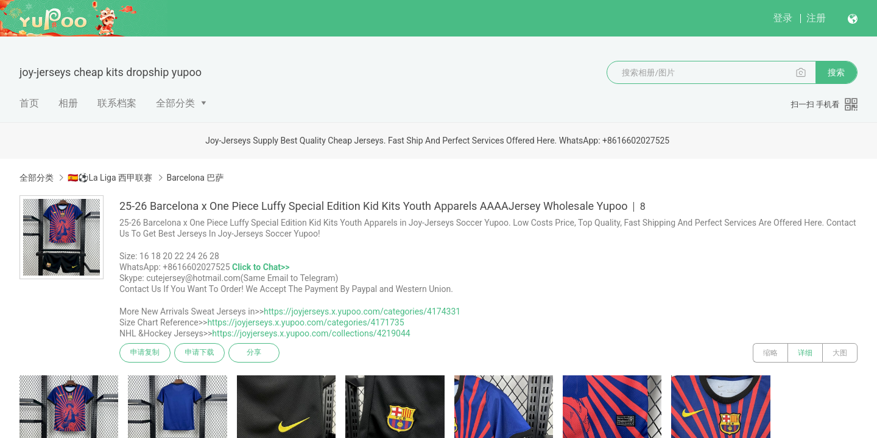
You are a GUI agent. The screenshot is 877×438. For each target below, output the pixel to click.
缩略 (770, 353)
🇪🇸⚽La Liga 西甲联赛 (110, 177)
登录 (782, 18)
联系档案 (116, 103)
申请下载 (199, 353)
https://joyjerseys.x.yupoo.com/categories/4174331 (362, 311)
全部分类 (175, 103)
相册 (68, 103)
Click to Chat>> (260, 267)
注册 (816, 18)
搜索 (836, 72)
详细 (805, 353)
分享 (254, 353)
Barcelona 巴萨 (195, 177)
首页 (29, 103)
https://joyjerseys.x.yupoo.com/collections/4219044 (311, 333)
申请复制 (145, 353)
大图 (840, 353)
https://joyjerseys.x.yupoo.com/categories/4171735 (305, 322)
